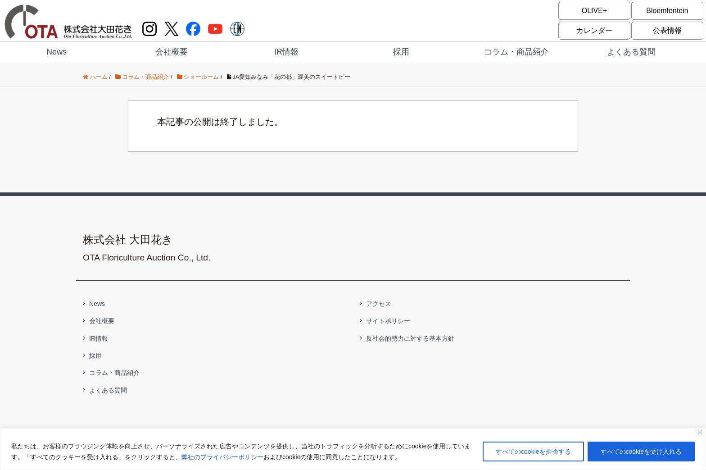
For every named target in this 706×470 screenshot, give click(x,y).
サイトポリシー (388, 320)
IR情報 (286, 51)
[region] (353, 449)
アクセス (378, 303)
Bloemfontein (667, 10)
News (56, 51)
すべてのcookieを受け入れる (641, 451)
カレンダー (594, 30)
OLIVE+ (594, 10)
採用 (401, 51)
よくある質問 (631, 51)
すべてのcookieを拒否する (533, 451)
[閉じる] (700, 432)
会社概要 (171, 51)
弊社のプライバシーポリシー (222, 457)
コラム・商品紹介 (516, 51)
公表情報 (667, 30)
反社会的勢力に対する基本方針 (410, 338)
